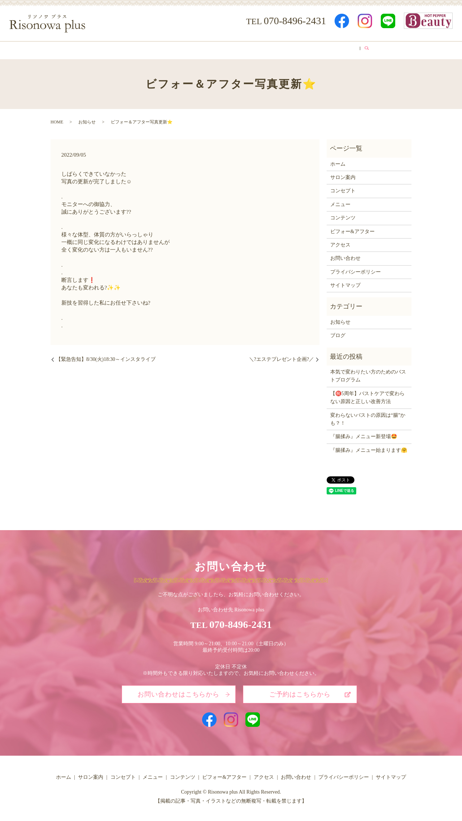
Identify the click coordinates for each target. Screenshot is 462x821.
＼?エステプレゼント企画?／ (281, 357)
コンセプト (160, 49)
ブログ (361, 49)
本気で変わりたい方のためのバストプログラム (368, 373)
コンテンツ (234, 49)
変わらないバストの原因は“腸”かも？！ (367, 416)
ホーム (86, 49)
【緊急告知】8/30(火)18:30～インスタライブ (106, 357)
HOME (57, 119)
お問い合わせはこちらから (178, 691)
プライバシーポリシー (355, 269)
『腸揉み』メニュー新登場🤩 (363, 434)
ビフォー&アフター (283, 49)
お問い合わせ (345, 256)
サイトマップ (345, 283)
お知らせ (87, 119)
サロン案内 (121, 49)
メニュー (197, 49)
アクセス (329, 49)
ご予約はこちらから (300, 691)
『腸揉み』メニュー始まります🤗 (368, 447)
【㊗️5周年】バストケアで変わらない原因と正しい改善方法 (367, 395)
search (383, 49)
